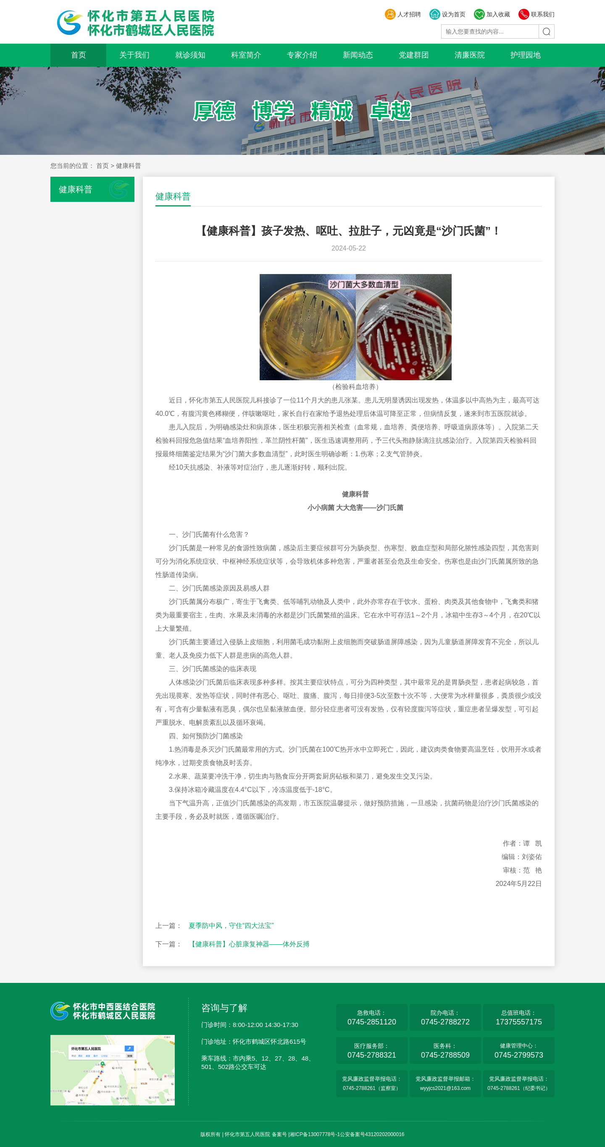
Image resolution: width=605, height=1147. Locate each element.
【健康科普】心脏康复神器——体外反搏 (249, 944)
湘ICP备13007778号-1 (314, 1134)
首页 (78, 55)
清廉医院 (470, 55)
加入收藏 (491, 14)
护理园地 (525, 55)
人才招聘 (402, 14)
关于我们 (134, 55)
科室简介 (246, 55)
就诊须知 (190, 55)
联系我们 (536, 14)
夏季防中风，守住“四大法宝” (231, 925)
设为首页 (447, 14)
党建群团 (414, 55)
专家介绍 (302, 55)
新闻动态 (358, 55)
